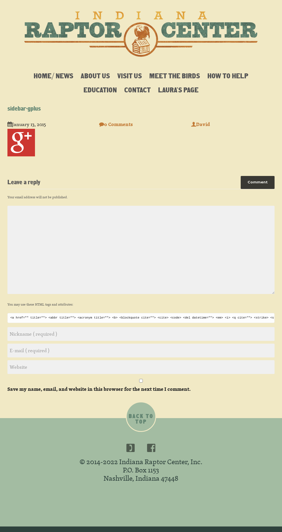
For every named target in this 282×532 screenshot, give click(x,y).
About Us (95, 75)
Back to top (141, 418)
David (200, 124)
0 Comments (116, 124)
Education (100, 89)
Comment (258, 182)
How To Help (227, 75)
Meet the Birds (174, 75)
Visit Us (129, 75)
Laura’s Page (178, 89)
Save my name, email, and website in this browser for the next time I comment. (99, 389)
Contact (137, 89)
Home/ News (53, 75)
